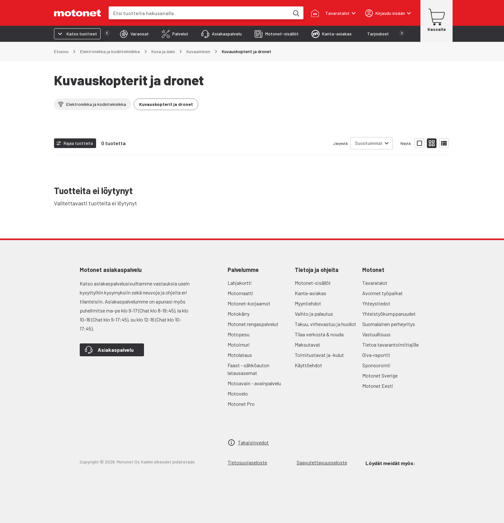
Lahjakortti (240, 283)
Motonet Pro (241, 404)
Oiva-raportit (376, 355)
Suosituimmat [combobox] (368, 143)
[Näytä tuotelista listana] (444, 143)
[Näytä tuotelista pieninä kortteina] (432, 143)
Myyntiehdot (308, 303)
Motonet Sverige (380, 375)
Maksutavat (307, 344)
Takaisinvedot (253, 442)
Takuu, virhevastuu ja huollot (325, 324)
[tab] (121, 34)
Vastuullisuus (376, 334)
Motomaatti (240, 293)
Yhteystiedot (376, 303)
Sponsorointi (376, 365)
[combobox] (199, 13)
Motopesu (238, 334)
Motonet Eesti (377, 386)
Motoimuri (239, 344)
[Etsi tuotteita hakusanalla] (295, 12)
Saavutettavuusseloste (322, 462)
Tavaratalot (374, 283)
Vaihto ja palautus (314, 314)
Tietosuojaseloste (247, 462)
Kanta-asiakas (310, 293)
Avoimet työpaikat (382, 293)
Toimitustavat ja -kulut (319, 355)
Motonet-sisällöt (313, 283)
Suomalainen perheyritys (388, 324)
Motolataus (240, 355)
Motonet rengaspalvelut (253, 324)
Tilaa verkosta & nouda (319, 334)
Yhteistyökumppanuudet (389, 314)
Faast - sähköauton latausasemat (248, 369)
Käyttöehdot (308, 365)
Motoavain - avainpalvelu (254, 383)
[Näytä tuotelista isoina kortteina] (419, 143)
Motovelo (238, 393)
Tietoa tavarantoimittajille (390, 344)
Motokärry (238, 314)
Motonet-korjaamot (249, 303)
